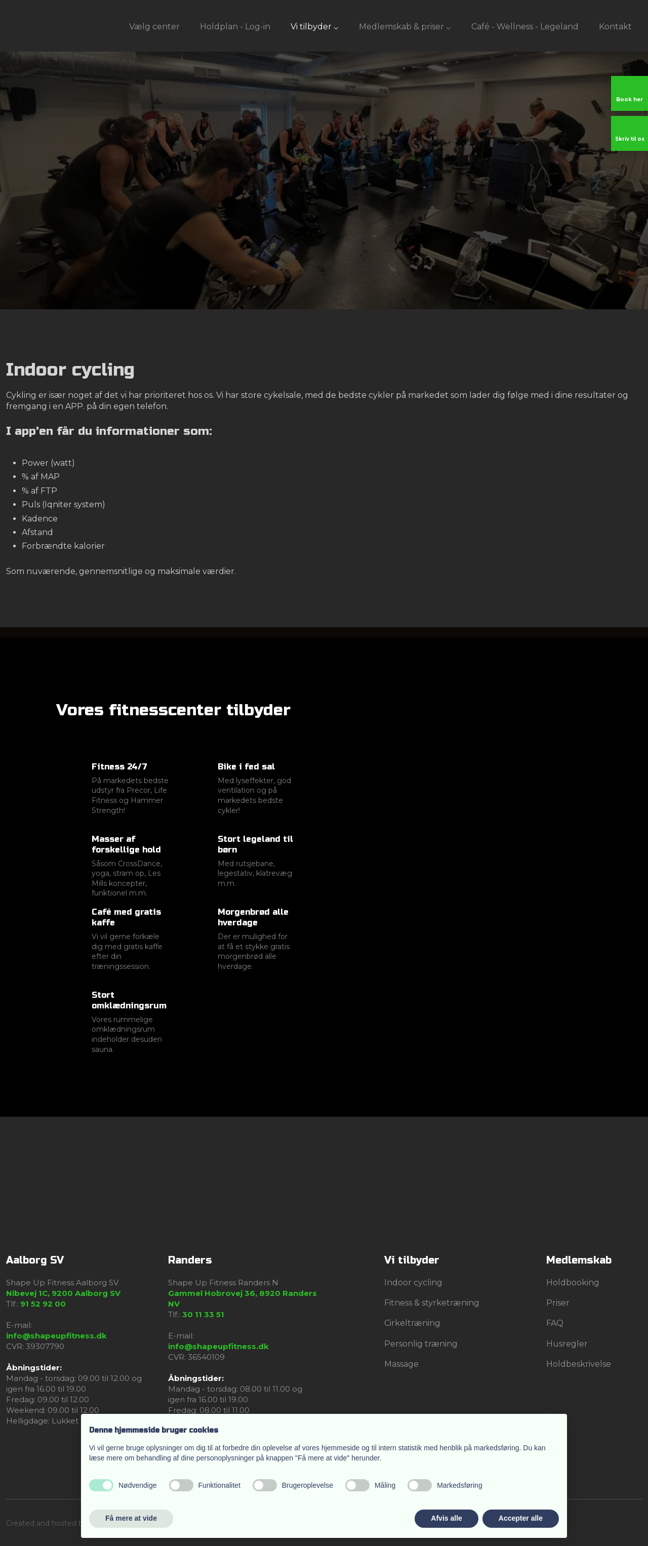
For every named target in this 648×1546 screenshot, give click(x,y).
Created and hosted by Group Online (71, 1523)
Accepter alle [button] (521, 1518)
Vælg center (154, 26)
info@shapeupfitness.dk (56, 1335)
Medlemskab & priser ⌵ (405, 26)
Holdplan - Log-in (235, 26)
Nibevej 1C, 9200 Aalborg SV (63, 1293)
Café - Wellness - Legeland (525, 26)
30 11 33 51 (203, 1314)
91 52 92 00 (43, 1304)
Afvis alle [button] (446, 1518)
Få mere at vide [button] (131, 1518)
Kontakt (615, 26)
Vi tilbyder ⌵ (315, 26)
